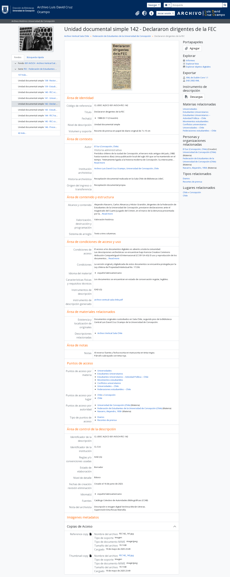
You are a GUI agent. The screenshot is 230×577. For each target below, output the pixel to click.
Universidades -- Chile (108, 386)
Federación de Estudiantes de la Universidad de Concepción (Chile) (129, 408)
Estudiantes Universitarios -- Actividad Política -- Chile (122, 376)
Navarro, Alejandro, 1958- (109, 411)
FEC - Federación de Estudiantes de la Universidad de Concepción (55, 68)
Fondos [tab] (17, 57)
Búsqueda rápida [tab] (35, 57)
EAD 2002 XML (191, 80)
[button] (137, 13)
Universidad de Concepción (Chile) (113, 405)
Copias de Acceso (79, 526)
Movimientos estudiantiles (110, 379)
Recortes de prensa (107, 420)
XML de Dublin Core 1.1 (195, 77)
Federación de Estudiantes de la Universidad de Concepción (122, 36)
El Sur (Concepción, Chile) (106, 146)
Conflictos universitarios (109, 383)
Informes (189, 60)
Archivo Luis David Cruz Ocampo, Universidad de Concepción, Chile (126, 168)
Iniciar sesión (165, 13)
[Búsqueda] (196, 5)
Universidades (104, 370)
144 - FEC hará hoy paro (56, 115)
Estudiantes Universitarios (110, 373)
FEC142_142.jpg (126, 555)
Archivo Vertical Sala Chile (76, 36)
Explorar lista (191, 63)
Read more (99, 162)
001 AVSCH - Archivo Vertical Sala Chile (43, 63)
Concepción (109, 394)
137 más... (22, 74)
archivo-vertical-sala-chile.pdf (108, 299)
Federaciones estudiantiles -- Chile (114, 389)
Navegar (153, 5)
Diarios (100, 417)
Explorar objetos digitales (197, 66)
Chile (99, 394)
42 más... (22, 133)
